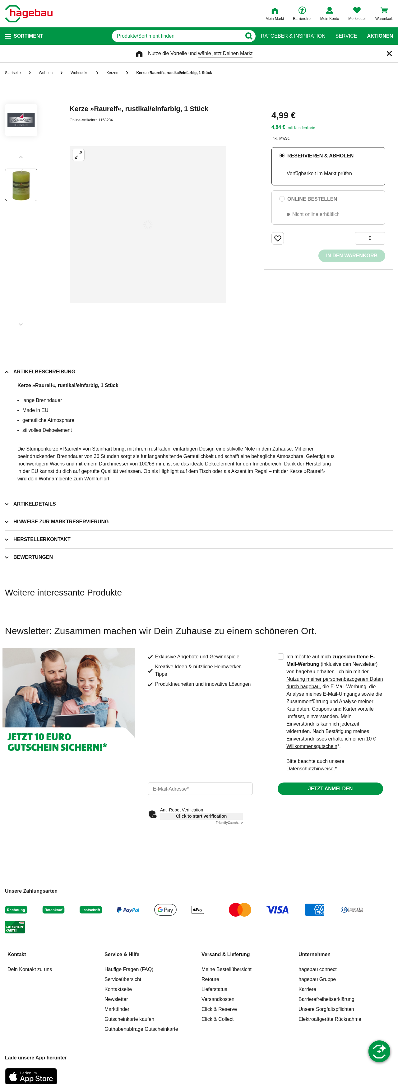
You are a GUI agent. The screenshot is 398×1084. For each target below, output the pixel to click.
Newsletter (116, 999)
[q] (177, 36)
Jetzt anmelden (330, 788)
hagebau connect (317, 969)
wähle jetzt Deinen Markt (225, 53)
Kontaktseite (118, 989)
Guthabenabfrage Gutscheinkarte (141, 1029)
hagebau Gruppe (317, 979)
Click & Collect (217, 1019)
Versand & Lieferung (225, 954)
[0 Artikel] (370, 238)
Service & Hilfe (121, 954)
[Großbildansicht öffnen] (148, 224)
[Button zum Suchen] (249, 36)
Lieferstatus (214, 989)
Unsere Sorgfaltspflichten (326, 1009)
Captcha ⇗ (229, 823)
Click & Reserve (219, 1009)
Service (346, 36)
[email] (200, 789)
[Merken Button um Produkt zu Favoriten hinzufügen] (277, 238)
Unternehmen (314, 954)
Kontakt (16, 954)
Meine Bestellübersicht (226, 969)
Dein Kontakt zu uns (29, 969)
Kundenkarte (304, 128)
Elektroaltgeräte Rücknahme (329, 1019)
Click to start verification (201, 816)
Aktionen (380, 36)
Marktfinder (116, 1009)
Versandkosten (217, 999)
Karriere (307, 989)
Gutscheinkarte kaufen (129, 1019)
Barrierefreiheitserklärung (326, 999)
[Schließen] (389, 53)
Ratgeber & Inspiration (293, 36)
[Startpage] (29, 13)
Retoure (210, 979)
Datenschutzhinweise (309, 768)
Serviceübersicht (122, 979)
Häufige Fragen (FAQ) (128, 969)
